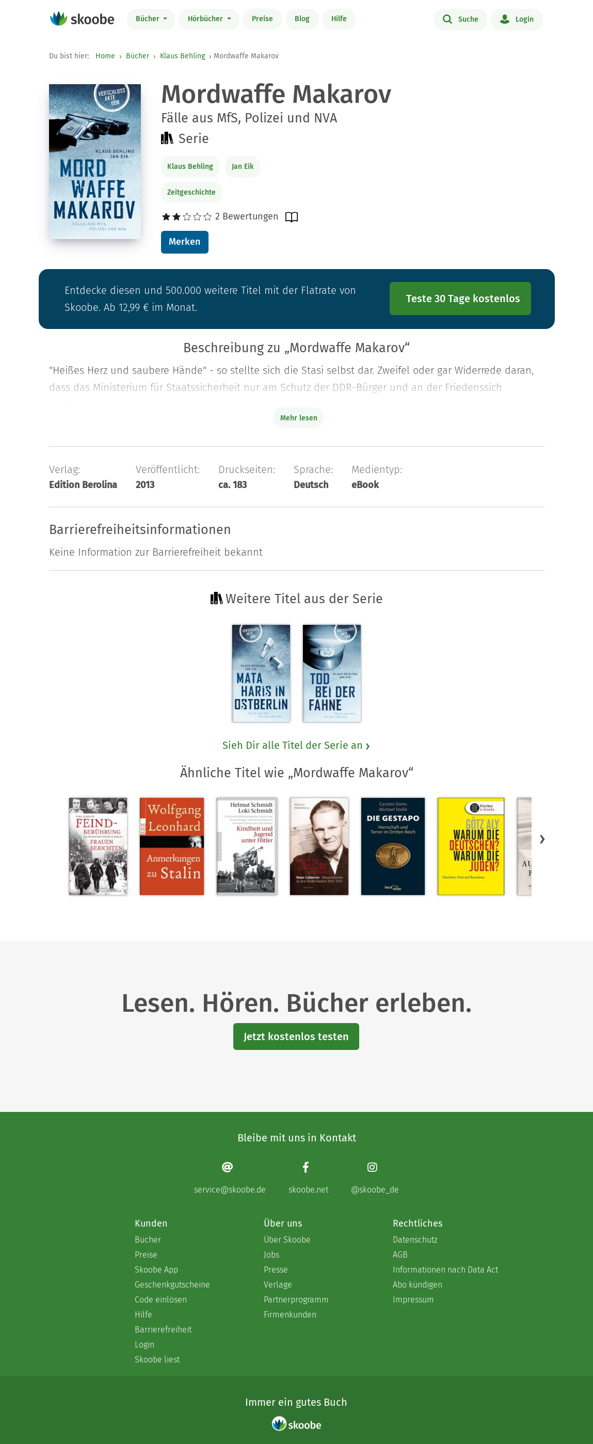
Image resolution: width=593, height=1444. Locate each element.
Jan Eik (242, 166)
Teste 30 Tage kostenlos (463, 298)
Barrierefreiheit (163, 1330)
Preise (262, 18)
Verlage (278, 1285)
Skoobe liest (157, 1359)
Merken (184, 241)
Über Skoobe (287, 1240)
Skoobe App (156, 1270)
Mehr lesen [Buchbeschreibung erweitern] (298, 418)
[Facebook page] (308, 1177)
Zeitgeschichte (191, 192)
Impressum (413, 1300)
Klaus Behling (182, 56)
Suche (460, 18)
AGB (400, 1255)
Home (105, 56)
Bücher (149, 18)
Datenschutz (415, 1240)
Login (517, 18)
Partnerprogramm (296, 1300)
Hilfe (339, 18)
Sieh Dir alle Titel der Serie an (296, 745)
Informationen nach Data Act (445, 1270)
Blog (302, 18)
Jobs (271, 1255)
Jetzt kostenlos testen (296, 1036)
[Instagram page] (375, 1177)
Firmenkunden (290, 1315)
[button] (542, 839)
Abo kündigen (417, 1285)
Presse (276, 1270)
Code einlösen (161, 1300)
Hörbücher (206, 18)
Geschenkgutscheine (172, 1285)
